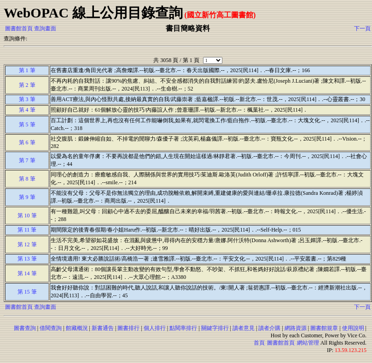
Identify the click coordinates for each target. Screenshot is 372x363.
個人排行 (155, 328)
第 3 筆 (27, 99)
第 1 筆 (27, 70)
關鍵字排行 (215, 328)
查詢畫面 (45, 28)
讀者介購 (269, 328)
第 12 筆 (27, 244)
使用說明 (353, 328)
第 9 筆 (27, 197)
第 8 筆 (27, 179)
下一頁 (362, 28)
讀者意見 (243, 328)
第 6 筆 (27, 142)
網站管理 (308, 343)
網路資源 (296, 328)
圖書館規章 (324, 328)
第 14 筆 (27, 273)
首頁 (259, 343)
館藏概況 (77, 328)
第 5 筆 (27, 124)
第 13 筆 (27, 258)
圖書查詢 (25, 328)
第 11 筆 (27, 230)
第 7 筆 (27, 160)
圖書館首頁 (19, 28)
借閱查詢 (51, 328)
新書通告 (103, 328)
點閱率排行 (183, 328)
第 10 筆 (27, 215)
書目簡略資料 (188, 28)
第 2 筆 (27, 85)
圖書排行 (128, 328)
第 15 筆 (27, 292)
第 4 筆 (27, 110)
